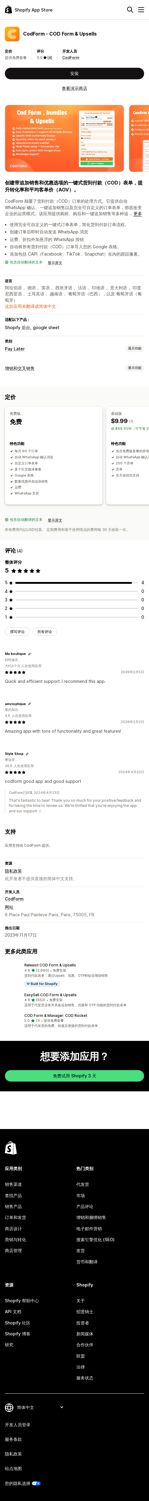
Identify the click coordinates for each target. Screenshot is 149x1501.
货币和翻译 (87, 1261)
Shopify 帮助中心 (22, 1300)
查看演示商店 (74, 88)
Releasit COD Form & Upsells (50, 965)
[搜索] (130, 10)
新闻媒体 (84, 1333)
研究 (9, 1344)
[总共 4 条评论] (142, 582)
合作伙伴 (84, 1344)
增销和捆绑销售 (91, 1217)
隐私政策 (13, 870)
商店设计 (13, 1228)
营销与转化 (15, 1239)
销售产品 (13, 1206)
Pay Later (15, 348)
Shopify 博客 (17, 1333)
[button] (74, 974)
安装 (74, 73)
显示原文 (55, 262)
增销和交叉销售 (20, 368)
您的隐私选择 (17, 1483)
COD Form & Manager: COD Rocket (55, 1015)
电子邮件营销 (89, 1228)
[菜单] (141, 10)
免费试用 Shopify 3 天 (74, 1075)
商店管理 (13, 1250)
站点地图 (13, 1468)
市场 (80, 1195)
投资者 (82, 1322)
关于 (80, 1300)
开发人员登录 (17, 1424)
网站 (9, 907)
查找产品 (13, 1195)
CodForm (70, 57)
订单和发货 (15, 1217)
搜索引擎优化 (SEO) (95, 1239)
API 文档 (13, 1311)
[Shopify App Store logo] (29, 9)
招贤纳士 (84, 1311)
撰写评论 (17, 631)
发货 (80, 1250)
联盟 (80, 1355)
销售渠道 (13, 1184)
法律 (80, 1366)
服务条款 (13, 1439)
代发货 (82, 1184)
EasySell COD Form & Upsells (50, 995)
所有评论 (44, 631)
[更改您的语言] (40, 1407)
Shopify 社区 (17, 1322)
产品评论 (84, 1206)
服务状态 (84, 1377)
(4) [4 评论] (49, 57)
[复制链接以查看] (29, 654)
